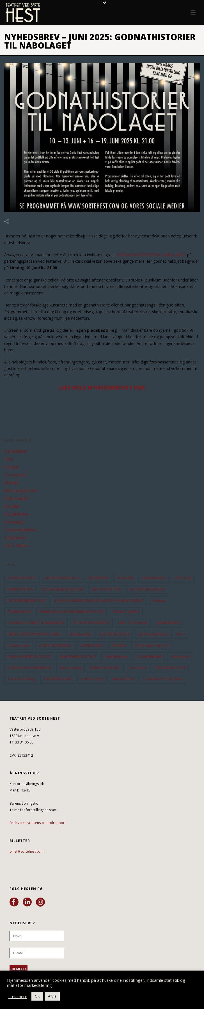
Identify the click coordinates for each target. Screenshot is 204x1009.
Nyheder (12, 506)
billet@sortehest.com (26, 851)
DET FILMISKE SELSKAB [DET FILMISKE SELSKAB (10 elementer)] (147, 589)
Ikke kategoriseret (20, 490)
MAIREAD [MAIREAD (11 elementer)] (119, 645)
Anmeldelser (15, 451)
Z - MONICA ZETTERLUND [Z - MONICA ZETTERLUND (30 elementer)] (163, 679)
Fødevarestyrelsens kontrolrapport (38, 822)
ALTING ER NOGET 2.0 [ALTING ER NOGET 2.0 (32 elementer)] (62, 578)
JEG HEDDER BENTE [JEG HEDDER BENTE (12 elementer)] (115, 634)
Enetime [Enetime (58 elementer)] (158, 600)
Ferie (8, 459)
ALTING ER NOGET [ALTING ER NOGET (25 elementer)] (22, 578)
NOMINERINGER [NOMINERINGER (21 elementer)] (149, 656)
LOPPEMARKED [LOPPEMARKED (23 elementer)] (91, 645)
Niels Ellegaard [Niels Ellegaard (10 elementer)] (116, 656)
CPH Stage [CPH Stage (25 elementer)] (183, 578)
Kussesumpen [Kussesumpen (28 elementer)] (19, 645)
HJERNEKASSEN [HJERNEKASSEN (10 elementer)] (167, 623)
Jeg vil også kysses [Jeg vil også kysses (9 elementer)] (153, 634)
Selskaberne (15, 537)
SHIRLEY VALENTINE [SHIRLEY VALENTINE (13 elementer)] (105, 667)
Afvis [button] (52, 996)
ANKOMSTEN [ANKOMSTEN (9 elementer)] (98, 578)
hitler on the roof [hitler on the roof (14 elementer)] (133, 623)
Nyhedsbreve (16, 514)
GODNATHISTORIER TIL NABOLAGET (151, 254)
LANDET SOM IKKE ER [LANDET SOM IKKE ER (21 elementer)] (54, 645)
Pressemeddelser (20, 529)
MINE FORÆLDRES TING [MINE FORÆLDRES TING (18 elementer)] (78, 656)
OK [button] (37, 996)
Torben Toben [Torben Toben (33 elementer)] (92, 679)
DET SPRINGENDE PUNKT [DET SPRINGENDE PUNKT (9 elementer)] (27, 600)
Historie (11, 482)
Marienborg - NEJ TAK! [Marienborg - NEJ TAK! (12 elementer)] (152, 645)
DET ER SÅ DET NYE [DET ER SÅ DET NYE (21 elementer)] (106, 589)
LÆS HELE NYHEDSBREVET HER (102, 387)
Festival (11, 467)
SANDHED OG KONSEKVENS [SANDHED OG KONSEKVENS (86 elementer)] (29, 667)
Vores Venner (16, 545)
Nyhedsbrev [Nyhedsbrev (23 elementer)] (180, 656)
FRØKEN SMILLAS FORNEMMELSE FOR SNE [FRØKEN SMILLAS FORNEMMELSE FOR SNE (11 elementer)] (72, 611)
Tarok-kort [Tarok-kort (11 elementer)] (137, 667)
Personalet (14, 522)
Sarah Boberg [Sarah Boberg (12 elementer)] (70, 667)
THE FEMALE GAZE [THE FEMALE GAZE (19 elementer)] (57, 679)
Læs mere (17, 996)
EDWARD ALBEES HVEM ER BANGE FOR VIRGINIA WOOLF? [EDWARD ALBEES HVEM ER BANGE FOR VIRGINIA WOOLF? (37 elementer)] (99, 600)
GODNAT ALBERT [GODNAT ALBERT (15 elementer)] (125, 611)
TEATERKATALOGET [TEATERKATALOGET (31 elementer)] (170, 667)
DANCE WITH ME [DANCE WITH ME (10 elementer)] (20, 589)
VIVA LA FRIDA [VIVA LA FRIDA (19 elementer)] (123, 679)
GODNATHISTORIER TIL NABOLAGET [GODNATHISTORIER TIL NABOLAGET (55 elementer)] (36, 623)
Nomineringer (16, 498)
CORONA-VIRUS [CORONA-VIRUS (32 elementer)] (154, 578)
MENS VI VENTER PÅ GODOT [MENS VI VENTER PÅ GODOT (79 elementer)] (29, 656)
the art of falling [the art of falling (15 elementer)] (21, 679)
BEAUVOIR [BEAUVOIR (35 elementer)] (125, 578)
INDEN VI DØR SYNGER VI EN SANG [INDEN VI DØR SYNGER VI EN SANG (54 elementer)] (34, 634)
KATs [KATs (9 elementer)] (181, 634)
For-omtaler (15, 474)
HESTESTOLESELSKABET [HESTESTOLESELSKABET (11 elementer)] (91, 623)
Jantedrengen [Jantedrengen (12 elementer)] (80, 634)
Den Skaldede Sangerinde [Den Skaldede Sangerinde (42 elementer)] (62, 589)
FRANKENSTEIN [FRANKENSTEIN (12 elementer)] (19, 611)
